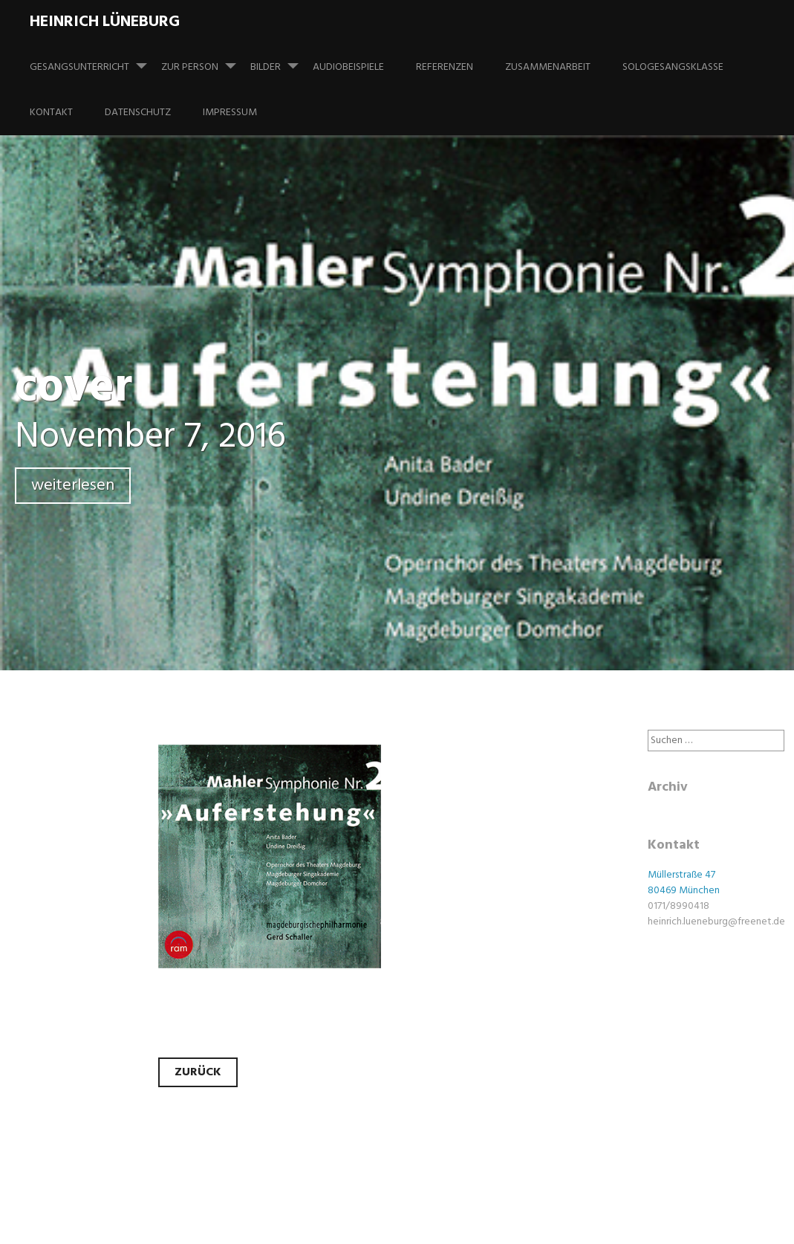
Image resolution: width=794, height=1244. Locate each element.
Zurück (198, 1072)
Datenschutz (138, 112)
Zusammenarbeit (547, 67)
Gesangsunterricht (94, 60)
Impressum (230, 112)
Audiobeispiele (348, 67)
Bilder (280, 60)
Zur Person (204, 60)
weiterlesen (72, 486)
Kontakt (51, 112)
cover (73, 388)
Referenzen (444, 67)
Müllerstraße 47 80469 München (684, 882)
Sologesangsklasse (672, 67)
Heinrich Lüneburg (105, 22)
